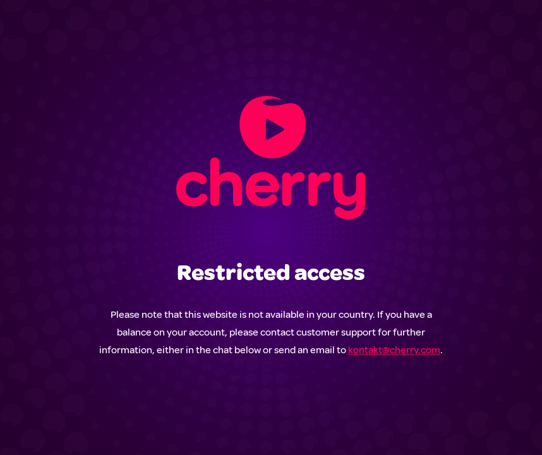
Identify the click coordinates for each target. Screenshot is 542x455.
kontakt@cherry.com (394, 350)
